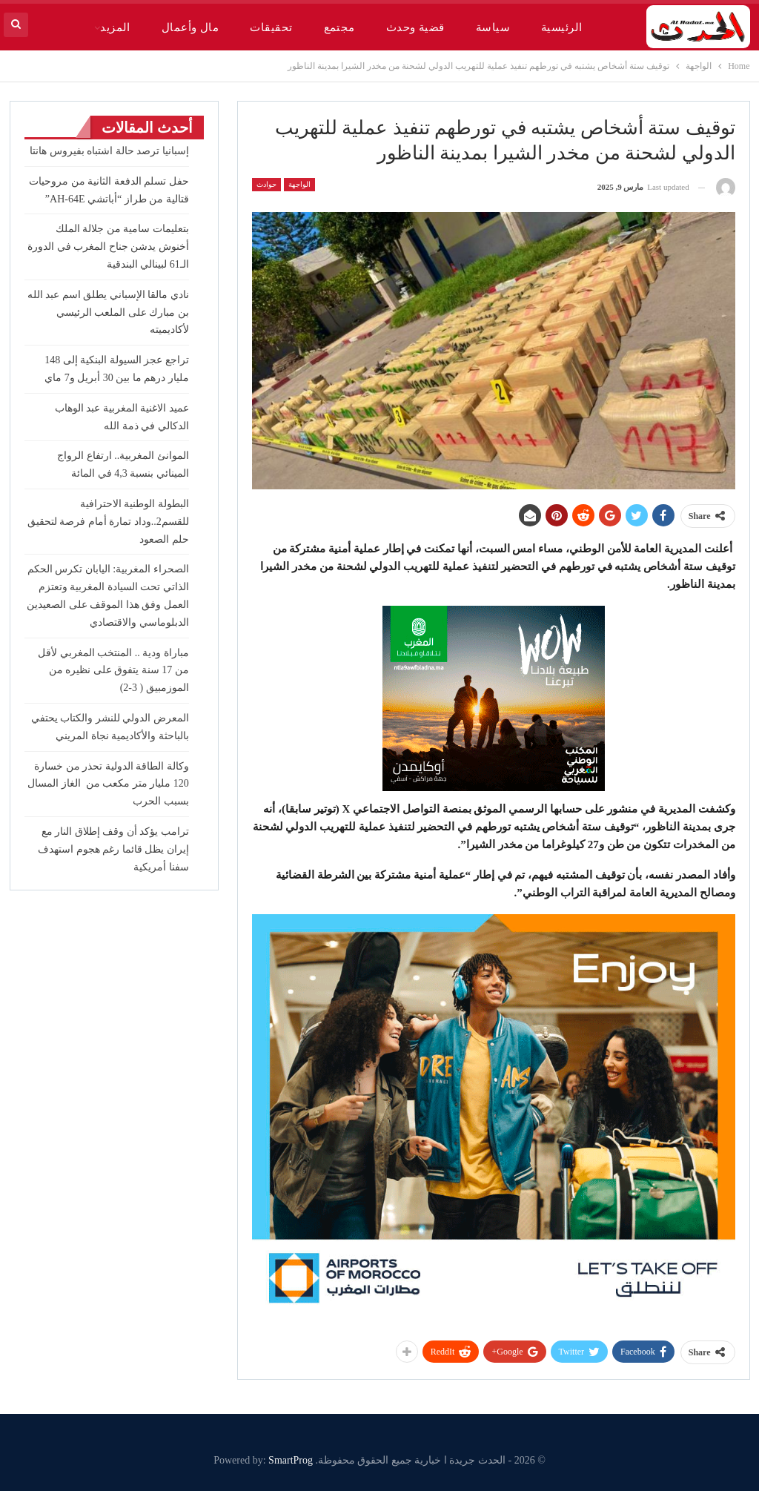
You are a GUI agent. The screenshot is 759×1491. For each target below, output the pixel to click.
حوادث (266, 184)
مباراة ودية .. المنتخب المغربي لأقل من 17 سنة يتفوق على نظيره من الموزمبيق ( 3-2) (113, 670)
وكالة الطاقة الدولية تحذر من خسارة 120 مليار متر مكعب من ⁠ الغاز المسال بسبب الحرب (108, 784)
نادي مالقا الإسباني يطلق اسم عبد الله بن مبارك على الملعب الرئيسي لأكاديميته (108, 312)
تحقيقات (271, 27)
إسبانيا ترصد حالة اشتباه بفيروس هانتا (109, 150)
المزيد (115, 27)
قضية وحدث (415, 27)
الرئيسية (562, 27)
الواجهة (299, 184)
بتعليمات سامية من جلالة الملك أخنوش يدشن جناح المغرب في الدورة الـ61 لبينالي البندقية (108, 246)
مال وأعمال (190, 27)
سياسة (493, 27)
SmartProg (290, 1460)
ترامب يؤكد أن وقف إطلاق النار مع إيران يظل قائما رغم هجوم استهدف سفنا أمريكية (113, 849)
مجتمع (339, 27)
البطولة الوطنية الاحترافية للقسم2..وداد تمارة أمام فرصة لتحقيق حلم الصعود (108, 521)
